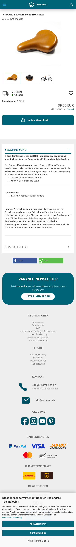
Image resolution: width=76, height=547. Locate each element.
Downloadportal (38, 360)
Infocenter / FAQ (38, 354)
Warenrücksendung (38, 340)
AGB (38, 328)
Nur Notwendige (38, 533)
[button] (25, 260)
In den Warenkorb (35, 119)
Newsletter (38, 357)
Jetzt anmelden (38, 296)
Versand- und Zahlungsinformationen (38, 331)
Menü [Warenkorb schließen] (4, 4)
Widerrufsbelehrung (38, 334)
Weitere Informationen (38, 541)
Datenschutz (38, 325)
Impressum (38, 322)
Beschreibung (16, 150)
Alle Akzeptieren (38, 524)
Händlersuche (38, 364)
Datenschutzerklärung (12, 517)
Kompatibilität (16, 247)
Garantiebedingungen (38, 337)
